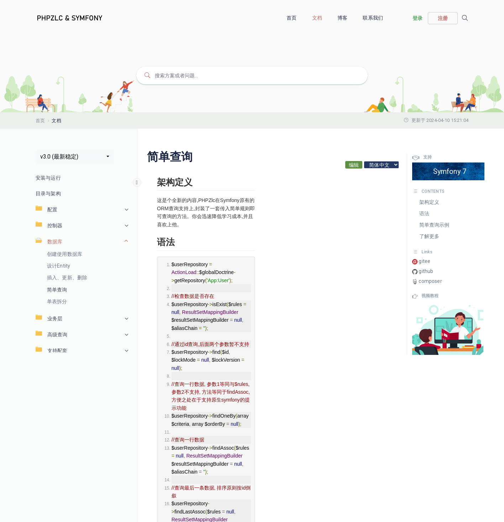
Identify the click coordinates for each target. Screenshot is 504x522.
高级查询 (52, 334)
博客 (342, 18)
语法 (424, 213)
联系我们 (373, 18)
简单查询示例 (434, 225)
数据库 (49, 241)
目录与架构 (48, 193)
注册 (443, 18)
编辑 (354, 165)
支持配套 (52, 350)
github (422, 271)
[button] (75, 157)
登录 (417, 18)
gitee (421, 261)
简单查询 (57, 290)
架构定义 (429, 202)
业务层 (49, 318)
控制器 (49, 225)
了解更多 (429, 236)
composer (427, 281)
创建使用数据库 (64, 254)
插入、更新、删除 (67, 277)
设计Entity (58, 266)
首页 (292, 18)
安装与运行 (48, 178)
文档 (317, 18)
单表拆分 (57, 301)
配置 (46, 209)
